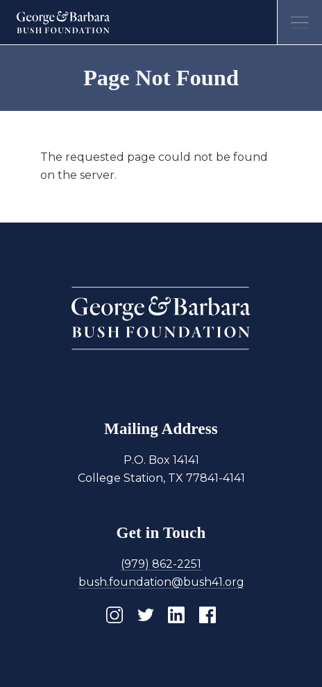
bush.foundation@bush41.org (161, 582)
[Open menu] (299, 22)
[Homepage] (63, 22)
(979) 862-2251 (161, 564)
